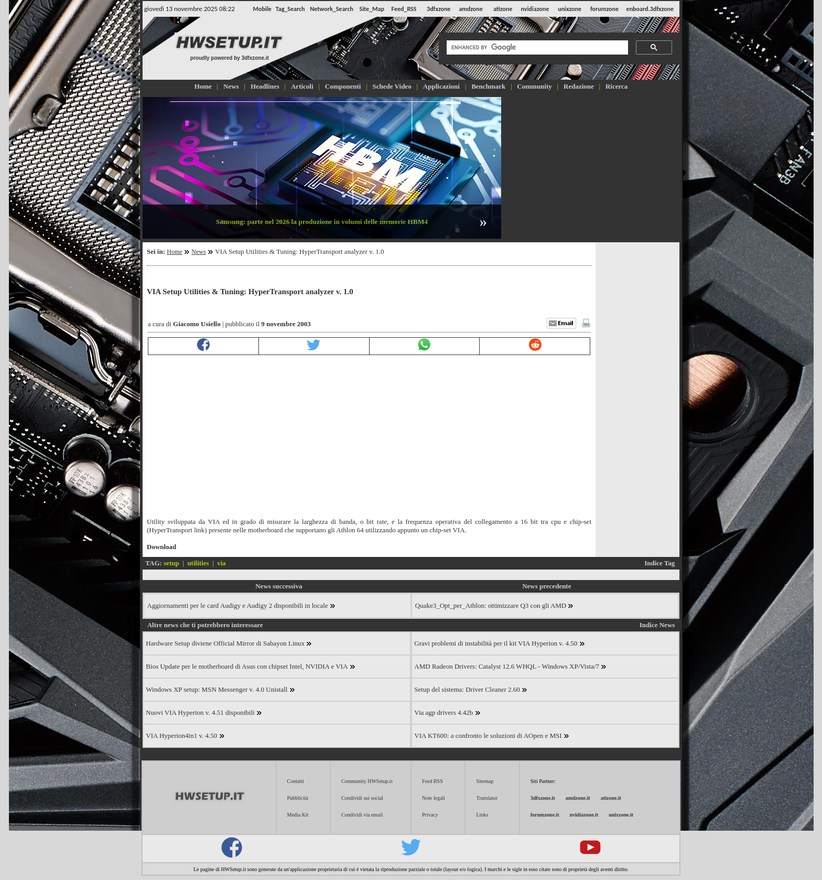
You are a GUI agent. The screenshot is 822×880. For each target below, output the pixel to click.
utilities (198, 563)
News (198, 251)
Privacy (430, 815)
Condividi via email (362, 815)
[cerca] (536, 47)
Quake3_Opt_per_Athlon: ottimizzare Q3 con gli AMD (494, 605)
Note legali (433, 798)
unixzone (569, 9)
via (221, 563)
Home (174, 251)
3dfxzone (438, 9)
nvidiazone (535, 9)
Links (482, 815)
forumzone (604, 9)
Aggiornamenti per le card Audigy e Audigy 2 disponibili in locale (241, 605)
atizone (502, 9)
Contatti (295, 781)
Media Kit (298, 815)
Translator (486, 798)
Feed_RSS (404, 9)
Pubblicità (298, 798)
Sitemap (484, 781)
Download (161, 547)
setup (171, 563)
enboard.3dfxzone (650, 9)
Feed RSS (432, 781)
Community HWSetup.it (367, 781)
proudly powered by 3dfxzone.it (229, 58)
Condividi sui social (362, 798)
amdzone (471, 9)
